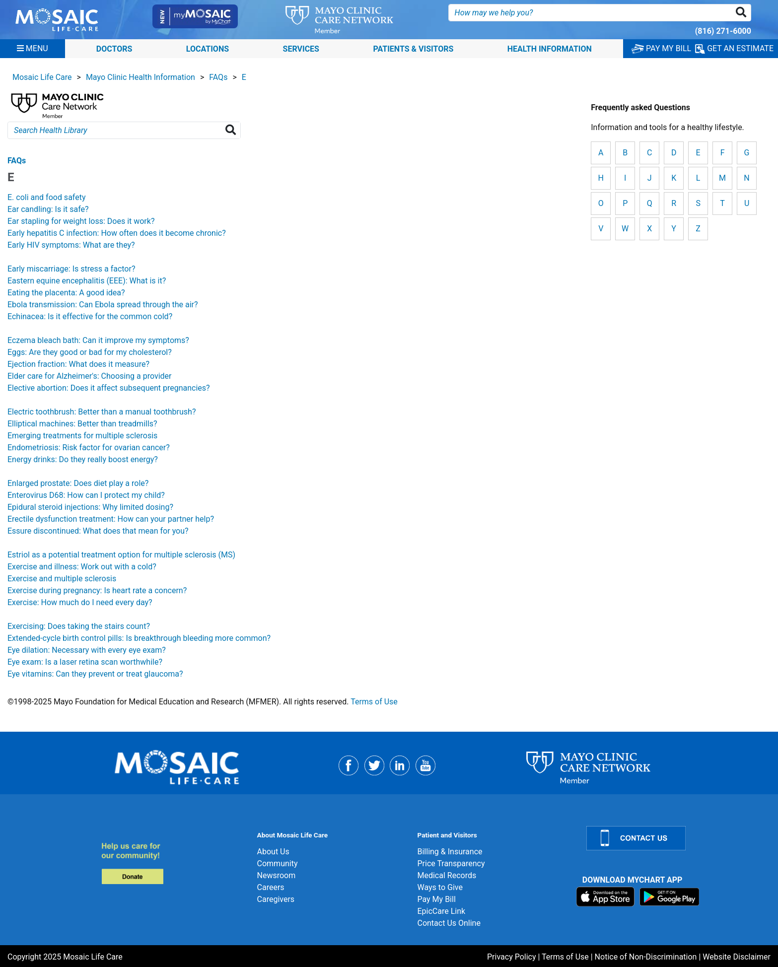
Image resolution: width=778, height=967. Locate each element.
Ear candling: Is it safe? (48, 209)
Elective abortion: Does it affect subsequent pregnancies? (108, 388)
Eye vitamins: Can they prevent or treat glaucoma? (95, 674)
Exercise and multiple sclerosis (61, 578)
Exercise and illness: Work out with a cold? (81, 566)
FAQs (218, 77)
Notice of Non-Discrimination (646, 957)
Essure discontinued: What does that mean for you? (98, 531)
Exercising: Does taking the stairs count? (78, 626)
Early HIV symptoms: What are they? (71, 245)
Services (301, 48)
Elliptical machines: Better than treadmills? (82, 423)
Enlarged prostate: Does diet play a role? (77, 483)
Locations (207, 48)
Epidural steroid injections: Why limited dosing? (90, 507)
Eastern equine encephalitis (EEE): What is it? (86, 280)
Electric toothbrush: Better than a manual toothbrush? (101, 411)
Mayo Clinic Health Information (140, 77)
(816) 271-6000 (723, 31)
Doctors (114, 48)
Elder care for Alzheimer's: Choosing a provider (89, 376)
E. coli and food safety (46, 197)
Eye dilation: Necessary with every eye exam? (86, 650)
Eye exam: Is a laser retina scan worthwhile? (84, 662)
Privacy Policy (511, 957)
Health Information (549, 48)
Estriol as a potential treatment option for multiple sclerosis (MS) (121, 554)
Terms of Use (374, 701)
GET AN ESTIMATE (734, 49)
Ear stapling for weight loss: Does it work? (80, 221)
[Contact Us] (676, 838)
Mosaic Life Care (42, 77)
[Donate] (173, 863)
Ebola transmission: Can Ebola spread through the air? (102, 304)
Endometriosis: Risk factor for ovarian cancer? (88, 447)
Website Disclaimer (737, 957)
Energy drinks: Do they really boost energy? (82, 459)
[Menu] (32, 48)
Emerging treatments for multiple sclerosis (82, 435)
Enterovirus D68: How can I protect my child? (86, 495)
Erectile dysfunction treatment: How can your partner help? (110, 519)
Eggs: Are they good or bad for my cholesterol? (89, 352)
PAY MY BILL (661, 48)
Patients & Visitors (413, 48)
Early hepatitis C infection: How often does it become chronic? (116, 233)
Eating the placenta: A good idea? (66, 292)
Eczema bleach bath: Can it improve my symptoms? (98, 340)
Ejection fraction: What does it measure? (78, 364)
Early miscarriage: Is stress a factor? (71, 269)
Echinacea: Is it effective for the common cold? (89, 316)
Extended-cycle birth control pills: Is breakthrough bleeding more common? (139, 638)
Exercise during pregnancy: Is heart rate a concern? (97, 590)
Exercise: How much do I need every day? (79, 602)
